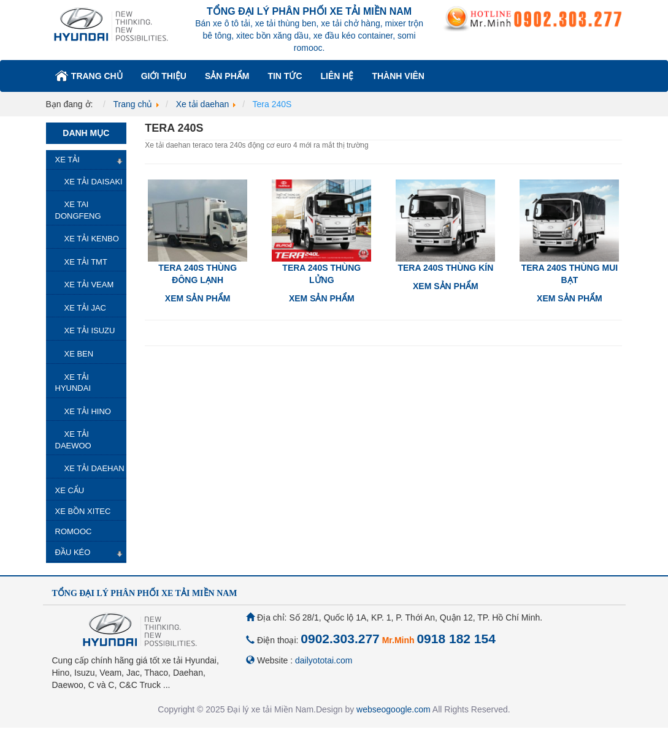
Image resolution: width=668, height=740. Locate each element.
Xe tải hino (87, 411)
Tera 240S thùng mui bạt (569, 274)
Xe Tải (67, 159)
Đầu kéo (73, 552)
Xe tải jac (85, 307)
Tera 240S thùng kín (445, 268)
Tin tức (284, 76)
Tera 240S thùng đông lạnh (197, 274)
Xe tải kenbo (91, 238)
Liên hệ (337, 76)
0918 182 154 (456, 639)
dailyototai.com (323, 660)
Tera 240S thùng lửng (321, 274)
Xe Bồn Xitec (83, 511)
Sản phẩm (227, 76)
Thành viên (398, 76)
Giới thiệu (163, 76)
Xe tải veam (89, 284)
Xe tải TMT (85, 261)
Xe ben (79, 353)
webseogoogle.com (393, 709)
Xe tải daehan (94, 468)
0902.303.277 (340, 639)
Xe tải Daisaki (93, 181)
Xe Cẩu (70, 490)
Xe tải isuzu (89, 330)
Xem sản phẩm (198, 298)
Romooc (73, 531)
